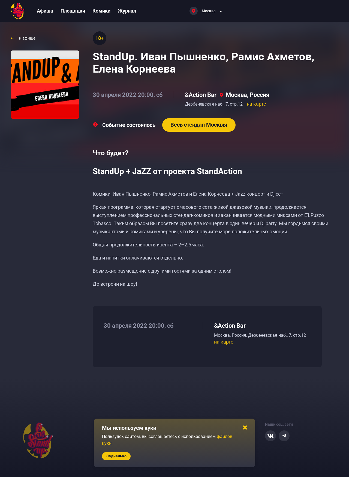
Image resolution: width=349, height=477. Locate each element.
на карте (256, 104)
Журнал (127, 11)
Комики (101, 11)
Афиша (45, 11)
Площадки (73, 11)
